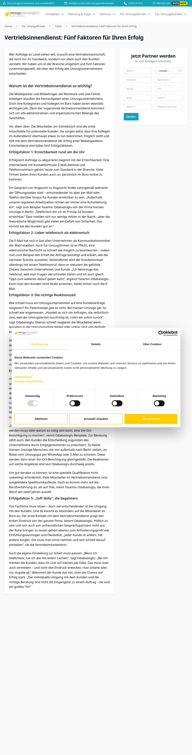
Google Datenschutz (28, 381)
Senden (131, 116)
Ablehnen (41, 418)
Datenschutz (23, 376)
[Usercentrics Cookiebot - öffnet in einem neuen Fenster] (161, 333)
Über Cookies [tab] (152, 344)
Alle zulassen (151, 418)
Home (8, 26)
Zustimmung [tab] (39, 344)
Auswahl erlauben (96, 418)
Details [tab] (96, 344)
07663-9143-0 (133, 3)
